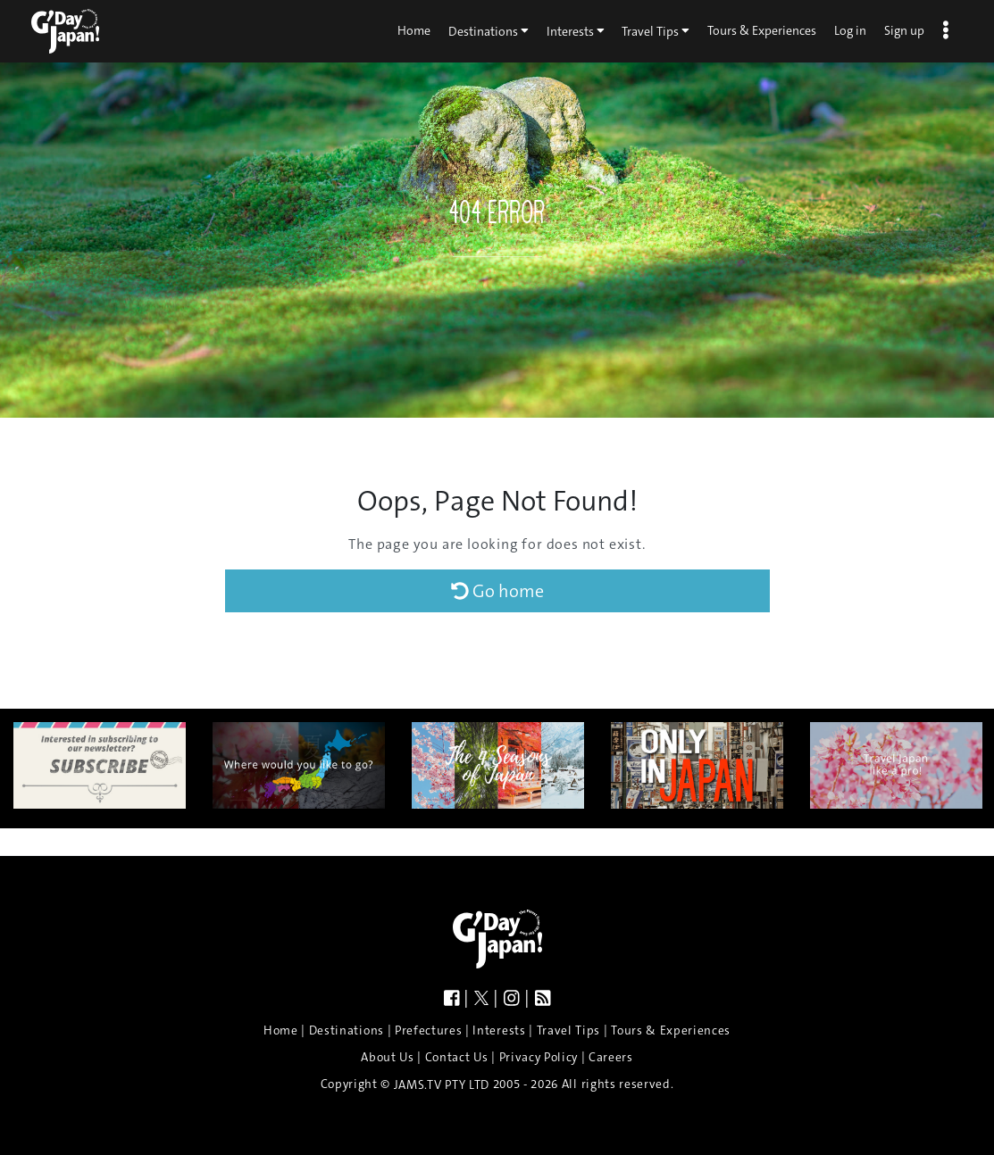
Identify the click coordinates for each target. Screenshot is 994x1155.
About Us (387, 1057)
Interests (576, 30)
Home (413, 30)
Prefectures (428, 1030)
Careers (611, 1057)
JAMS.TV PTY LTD (441, 1085)
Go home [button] (497, 590)
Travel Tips (655, 30)
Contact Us (457, 1057)
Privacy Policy (539, 1057)
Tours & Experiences (761, 30)
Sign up (904, 30)
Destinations (488, 30)
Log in (850, 30)
